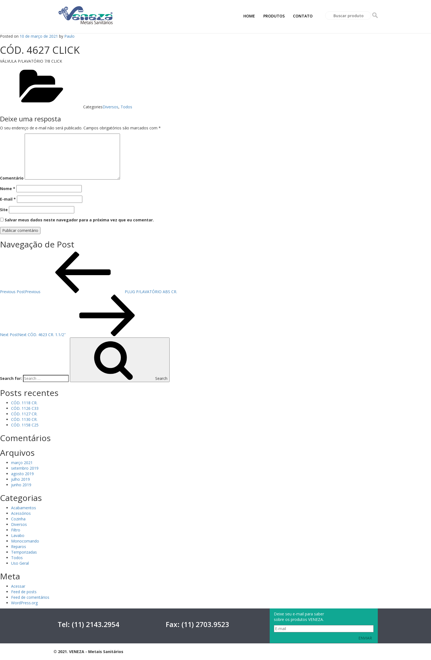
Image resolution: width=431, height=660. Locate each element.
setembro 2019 (25, 468)
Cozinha (18, 518)
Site (4, 209)
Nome (7, 188)
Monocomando (25, 541)
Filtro (15, 530)
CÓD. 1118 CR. (24, 402)
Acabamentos (23, 507)
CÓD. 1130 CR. (24, 419)
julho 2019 (20, 479)
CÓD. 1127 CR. (24, 413)
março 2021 (22, 462)
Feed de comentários (30, 597)
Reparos (18, 546)
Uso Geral (20, 563)
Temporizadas (24, 552)
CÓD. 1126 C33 (25, 408)
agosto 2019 (22, 473)
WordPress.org (24, 602)
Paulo (69, 36)
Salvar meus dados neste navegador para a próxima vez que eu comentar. (79, 219)
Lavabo (17, 535)
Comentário (12, 178)
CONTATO (303, 16)
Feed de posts (24, 591)
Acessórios (21, 513)
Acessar (18, 586)
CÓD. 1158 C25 (25, 425)
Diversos (110, 106)
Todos (126, 106)
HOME (249, 16)
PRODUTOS (274, 16)
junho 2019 (21, 484)
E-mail (8, 199)
